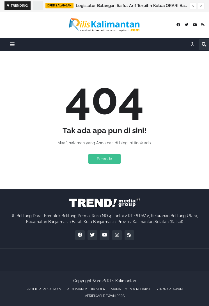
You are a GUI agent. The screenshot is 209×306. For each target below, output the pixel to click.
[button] (193, 6)
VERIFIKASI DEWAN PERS (105, 296)
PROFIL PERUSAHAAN (43, 289)
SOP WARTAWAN (169, 289)
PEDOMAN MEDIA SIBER (86, 289)
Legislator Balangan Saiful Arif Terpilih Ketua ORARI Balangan (131, 5)
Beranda (104, 159)
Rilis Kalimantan (121, 281)
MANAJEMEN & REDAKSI (130, 289)
